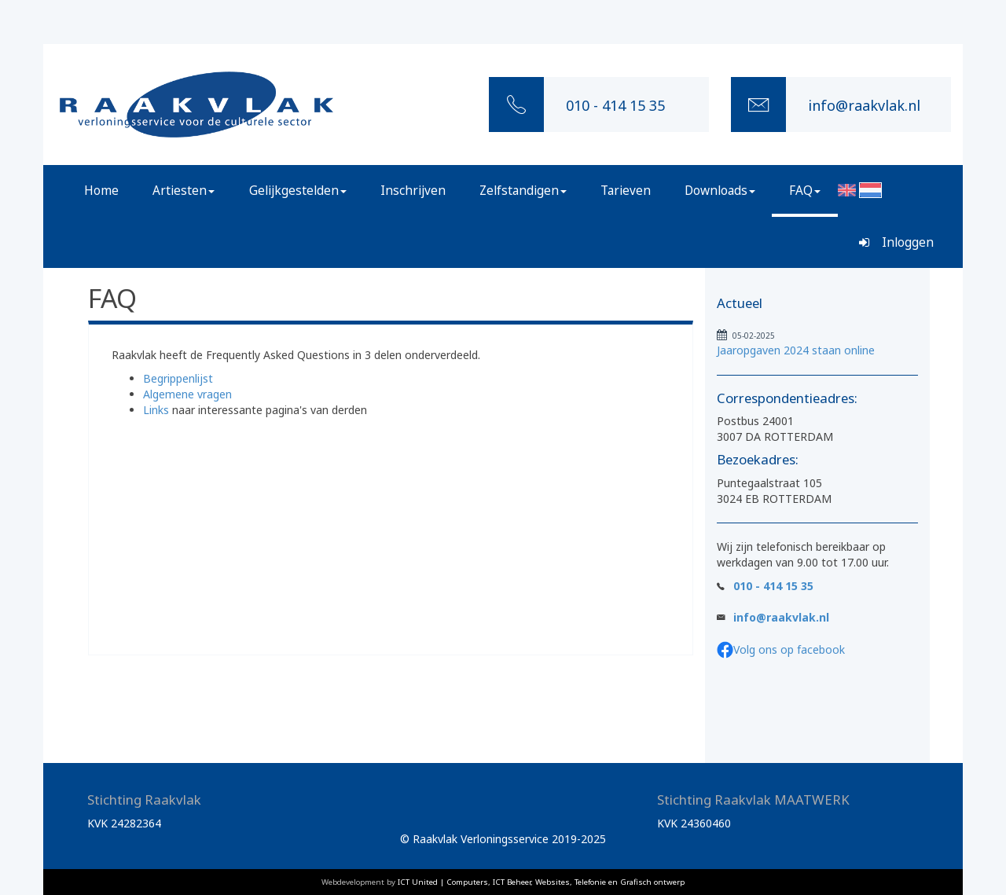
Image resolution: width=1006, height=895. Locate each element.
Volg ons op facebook (789, 649)
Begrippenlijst (178, 378)
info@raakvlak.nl (781, 617)
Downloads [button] (720, 190)
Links (156, 409)
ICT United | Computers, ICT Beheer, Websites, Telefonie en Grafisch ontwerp (541, 882)
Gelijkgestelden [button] (298, 190)
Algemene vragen (187, 394)
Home (101, 190)
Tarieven (625, 190)
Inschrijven (413, 190)
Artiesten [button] (183, 190)
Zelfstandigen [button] (523, 190)
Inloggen (896, 242)
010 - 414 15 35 (773, 585)
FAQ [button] (805, 190)
